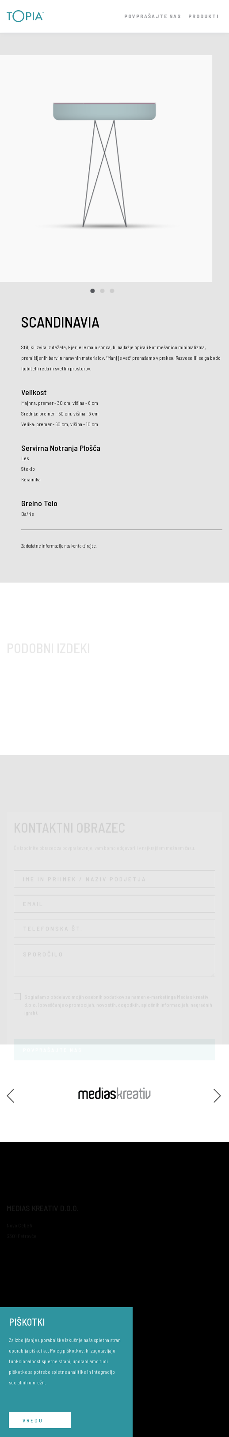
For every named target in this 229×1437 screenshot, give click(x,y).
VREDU (33, 1420)
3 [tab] (107, 291)
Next (218, 1093)
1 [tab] (88, 291)
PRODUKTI (203, 16)
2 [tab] (97, 291)
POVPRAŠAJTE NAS (152, 16)
